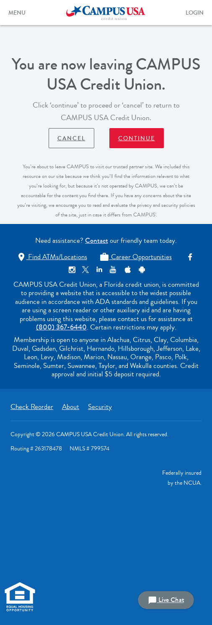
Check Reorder (31, 406)
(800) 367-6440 (61, 327)
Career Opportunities (135, 257)
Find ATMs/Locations (51, 257)
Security (100, 406)
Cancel (71, 138)
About (70, 406)
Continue (136, 138)
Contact (96, 240)
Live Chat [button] (166, 600)
